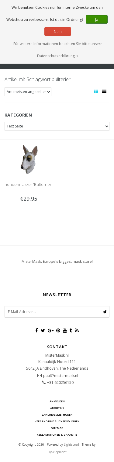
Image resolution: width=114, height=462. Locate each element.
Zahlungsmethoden (57, 415)
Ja (96, 19)
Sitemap (57, 428)
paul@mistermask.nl (60, 375)
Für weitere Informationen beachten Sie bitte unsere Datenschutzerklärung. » (57, 49)
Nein (58, 31)
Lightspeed (71, 444)
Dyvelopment (57, 452)
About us (57, 408)
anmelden (57, 401)
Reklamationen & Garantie (57, 435)
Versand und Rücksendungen (57, 421)
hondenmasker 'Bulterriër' (28, 184)
